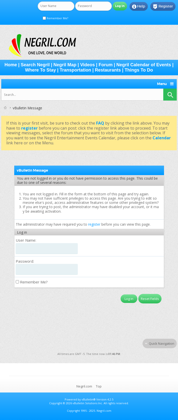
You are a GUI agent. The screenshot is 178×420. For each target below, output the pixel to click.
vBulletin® (89, 399)
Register (163, 6)
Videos (87, 64)
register (94, 224)
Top (99, 386)
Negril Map (64, 64)
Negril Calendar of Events (143, 64)
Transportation (75, 70)
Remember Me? (55, 18)
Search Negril (35, 64)
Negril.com (84, 386)
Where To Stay (40, 70)
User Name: (26, 240)
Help (138, 6)
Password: (25, 261)
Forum (106, 64)
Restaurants (108, 70)
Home (10, 64)
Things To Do (139, 70)
